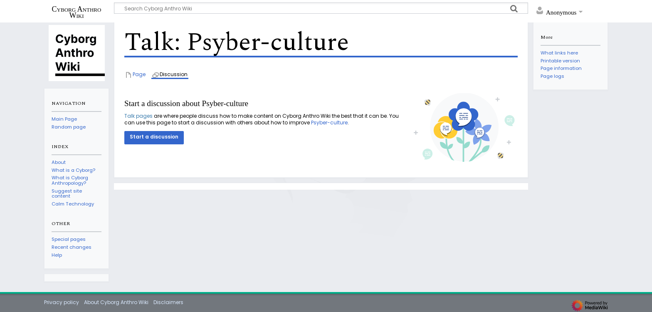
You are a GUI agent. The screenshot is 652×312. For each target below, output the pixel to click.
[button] (154, 137)
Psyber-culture (329, 122)
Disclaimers (168, 302)
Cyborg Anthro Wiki (76, 12)
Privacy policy (61, 302)
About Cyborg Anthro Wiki (116, 302)
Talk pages (138, 115)
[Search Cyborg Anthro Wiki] (321, 8)
